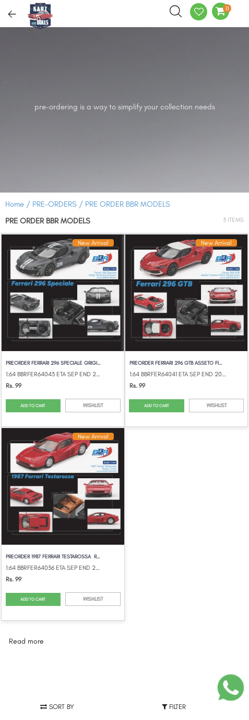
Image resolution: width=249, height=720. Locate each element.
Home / (17, 204)
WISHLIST (93, 405)
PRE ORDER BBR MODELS (127, 204)
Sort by (57, 707)
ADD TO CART (32, 405)
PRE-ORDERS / (58, 204)
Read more (26, 641)
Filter (174, 707)
